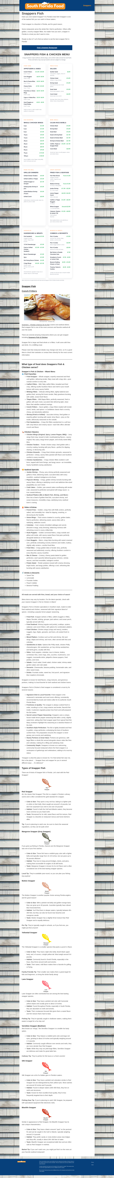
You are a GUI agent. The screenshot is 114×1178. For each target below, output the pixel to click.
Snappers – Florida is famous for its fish (36, 325)
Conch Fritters (29, 291)
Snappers (87, 5)
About (92, 1164)
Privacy (92, 1162)
